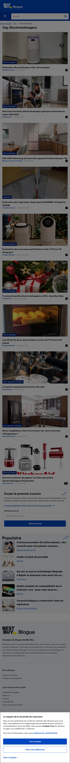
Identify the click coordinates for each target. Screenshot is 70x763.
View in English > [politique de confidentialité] (10, 757)
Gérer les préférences (35, 749)
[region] (35, 737)
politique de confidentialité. (46, 733)
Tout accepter (35, 741)
